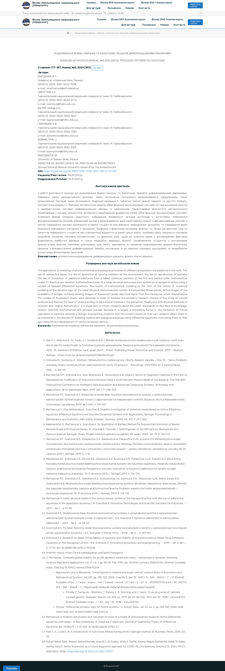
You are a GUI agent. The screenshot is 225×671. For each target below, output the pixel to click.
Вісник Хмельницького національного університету (55, 4)
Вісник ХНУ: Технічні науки (156, 2)
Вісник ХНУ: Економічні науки (117, 2)
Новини (129, 8)
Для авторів (93, 8)
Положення (114, 8)
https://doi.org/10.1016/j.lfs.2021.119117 (90, 651)
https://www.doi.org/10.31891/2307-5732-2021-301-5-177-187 (80, 171)
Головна (91, 2)
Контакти (144, 8)
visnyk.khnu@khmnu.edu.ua (88, 13)
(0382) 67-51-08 (116, 13)
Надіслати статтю (195, 5)
